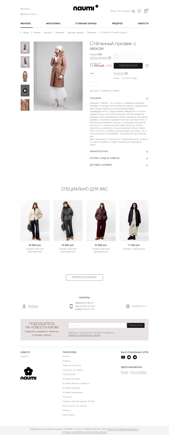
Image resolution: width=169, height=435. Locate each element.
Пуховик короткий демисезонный (35, 250)
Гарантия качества (72, 365)
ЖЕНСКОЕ (25, 24)
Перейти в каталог (84, 277)
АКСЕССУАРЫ (53, 24)
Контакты (67, 397)
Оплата (66, 356)
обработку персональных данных (85, 335)
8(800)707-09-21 (28, 14)
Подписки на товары (73, 370)
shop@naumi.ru (136, 306)
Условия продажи (71, 388)
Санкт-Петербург (138, 372)
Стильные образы (86, 24)
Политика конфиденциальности (123, 429)
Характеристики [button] (99, 152)
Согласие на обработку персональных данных (84, 432)
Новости (143, 24)
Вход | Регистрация (120, 11)
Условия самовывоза (73, 392)
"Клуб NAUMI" (69, 374)
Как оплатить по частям (75, 406)
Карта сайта (69, 415)
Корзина (67, 361)
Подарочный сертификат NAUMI (79, 401)
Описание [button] (95, 98)
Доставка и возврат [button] (101, 165)
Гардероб (117, 24)
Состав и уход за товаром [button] (104, 158)
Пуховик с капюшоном (134, 249)
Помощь (67, 410)
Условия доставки (71, 379)
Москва (124, 372)
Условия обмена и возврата (76, 383)
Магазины (25, 9)
